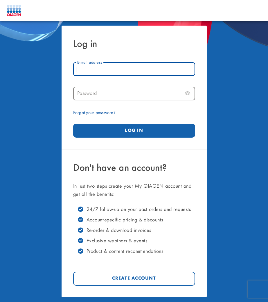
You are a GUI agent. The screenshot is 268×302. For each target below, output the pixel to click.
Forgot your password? (94, 113)
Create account (134, 278)
